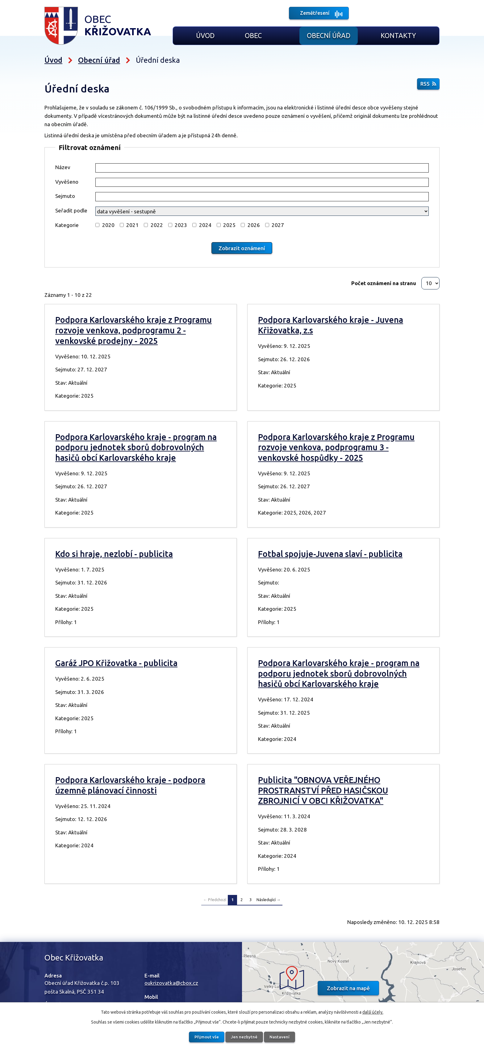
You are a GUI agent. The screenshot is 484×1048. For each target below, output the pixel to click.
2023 (181, 225)
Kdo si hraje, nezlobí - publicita (114, 553)
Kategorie (67, 225)
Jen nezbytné (244, 1036)
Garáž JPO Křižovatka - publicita (116, 662)
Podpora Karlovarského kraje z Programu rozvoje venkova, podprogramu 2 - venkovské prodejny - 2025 (133, 330)
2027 (278, 225)
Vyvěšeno (66, 182)
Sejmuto (65, 196)
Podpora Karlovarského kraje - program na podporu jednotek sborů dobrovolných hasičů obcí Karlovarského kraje (136, 447)
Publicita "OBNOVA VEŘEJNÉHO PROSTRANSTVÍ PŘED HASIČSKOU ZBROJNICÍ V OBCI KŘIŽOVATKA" (323, 790)
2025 (229, 225)
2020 (108, 225)
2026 (254, 225)
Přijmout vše (204, 1036)
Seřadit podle (71, 210)
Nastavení (283, 1036)
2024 (205, 225)
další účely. (372, 1011)
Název (62, 167)
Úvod (205, 35)
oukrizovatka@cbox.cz (171, 983)
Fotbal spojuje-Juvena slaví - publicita (330, 553)
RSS (428, 85)
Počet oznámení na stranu (383, 283)
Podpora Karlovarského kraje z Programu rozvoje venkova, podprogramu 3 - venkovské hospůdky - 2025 (336, 447)
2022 (157, 225)
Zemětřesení (314, 14)
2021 (132, 225)
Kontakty (398, 35)
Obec (253, 35)
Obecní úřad (328, 35)
